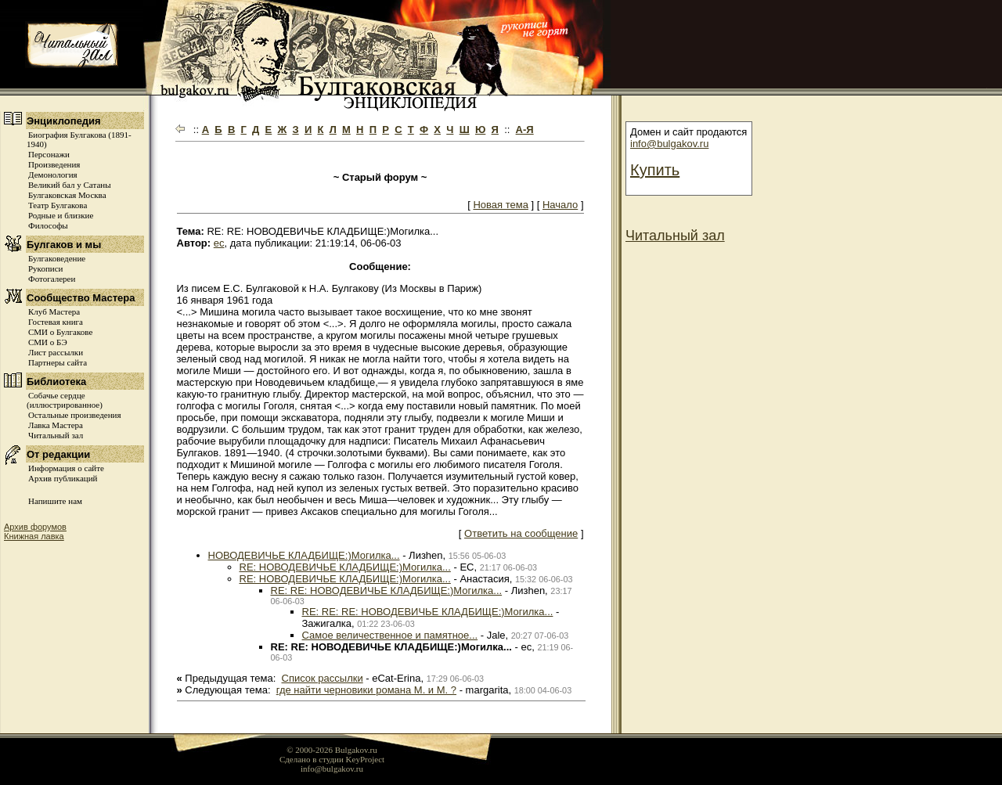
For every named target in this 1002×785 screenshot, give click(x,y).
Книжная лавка (34, 536)
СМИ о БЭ (47, 342)
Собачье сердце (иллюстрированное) (65, 400)
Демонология (52, 174)
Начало (560, 205)
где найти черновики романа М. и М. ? (366, 690)
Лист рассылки (55, 352)
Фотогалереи (51, 278)
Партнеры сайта (57, 362)
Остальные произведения (74, 415)
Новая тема (500, 205)
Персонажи (49, 154)
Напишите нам (55, 501)
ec (219, 243)
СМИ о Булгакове (60, 332)
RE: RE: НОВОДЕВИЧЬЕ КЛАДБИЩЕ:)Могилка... (387, 590)
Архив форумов (35, 526)
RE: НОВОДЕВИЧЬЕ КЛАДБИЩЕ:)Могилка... (345, 567)
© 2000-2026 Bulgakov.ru (332, 749)
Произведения (54, 164)
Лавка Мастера (55, 425)
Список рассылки (322, 678)
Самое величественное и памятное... (390, 635)
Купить (654, 169)
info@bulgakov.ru (669, 143)
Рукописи (45, 268)
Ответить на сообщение (521, 533)
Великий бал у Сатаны (69, 184)
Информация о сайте (66, 468)
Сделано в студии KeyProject (331, 759)
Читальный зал (55, 435)
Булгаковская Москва (67, 195)
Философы (48, 225)
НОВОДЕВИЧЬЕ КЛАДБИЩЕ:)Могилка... (304, 555)
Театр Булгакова (57, 205)
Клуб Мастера (54, 311)
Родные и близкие (60, 215)
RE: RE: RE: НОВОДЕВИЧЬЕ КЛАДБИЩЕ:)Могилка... (427, 612)
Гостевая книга (55, 321)
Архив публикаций (62, 478)
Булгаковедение (56, 258)
